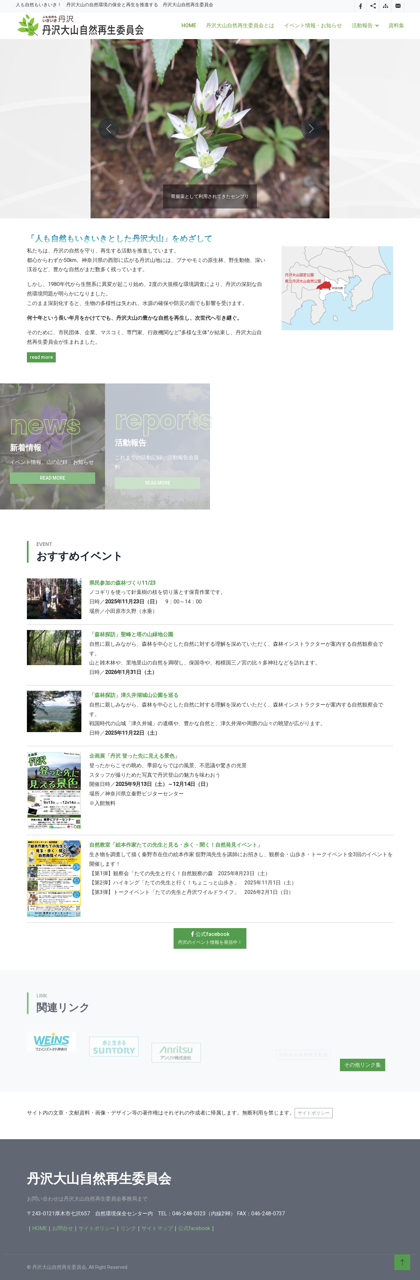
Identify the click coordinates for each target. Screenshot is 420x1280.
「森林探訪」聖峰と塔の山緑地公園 (131, 634)
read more (41, 357)
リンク (128, 1228)
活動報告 (362, 25)
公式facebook (210, 938)
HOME (39, 1228)
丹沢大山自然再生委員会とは (240, 25)
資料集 (396, 25)
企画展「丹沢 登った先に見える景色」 (134, 756)
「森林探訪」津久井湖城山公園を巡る (133, 695)
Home (188, 25)
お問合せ (62, 1228)
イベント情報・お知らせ (313, 25)
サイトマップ (157, 1228)
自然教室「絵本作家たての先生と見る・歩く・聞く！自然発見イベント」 (175, 845)
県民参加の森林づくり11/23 (122, 583)
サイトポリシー (314, 1113)
